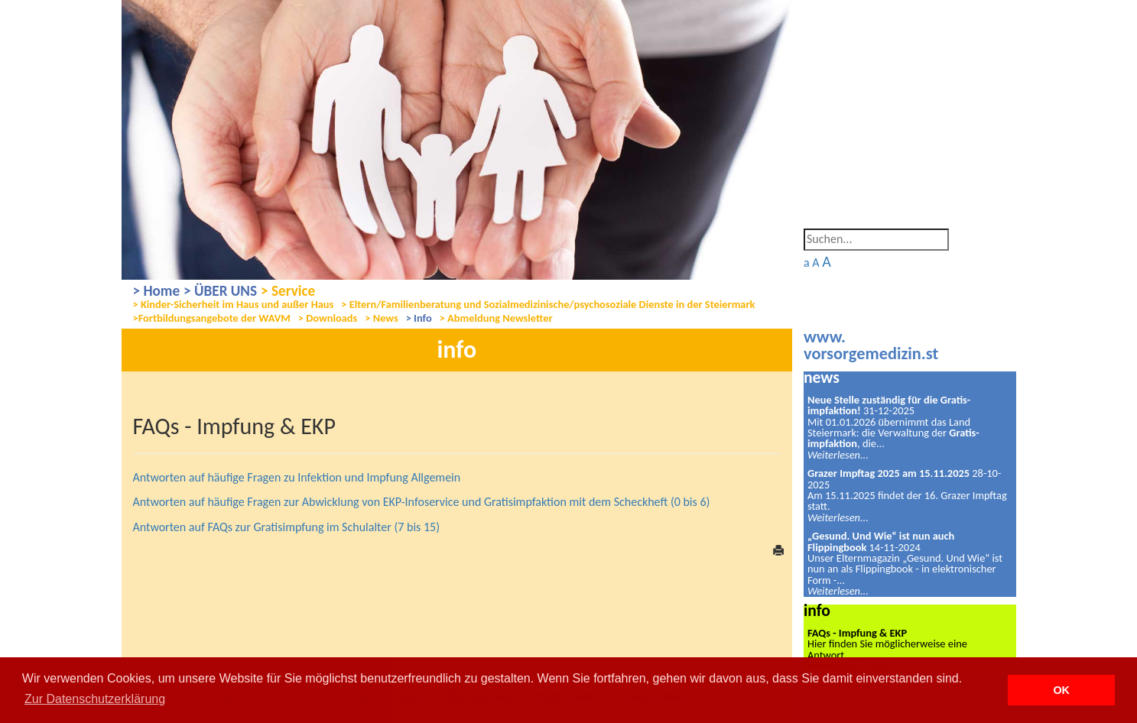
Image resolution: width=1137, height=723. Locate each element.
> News (381, 318)
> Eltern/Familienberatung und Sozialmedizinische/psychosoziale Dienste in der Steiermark (548, 304)
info (817, 610)
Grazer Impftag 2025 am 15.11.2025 (888, 473)
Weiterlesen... (838, 455)
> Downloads (327, 318)
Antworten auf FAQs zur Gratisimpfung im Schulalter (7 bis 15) (286, 527)
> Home (156, 291)
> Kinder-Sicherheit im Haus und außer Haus (233, 304)
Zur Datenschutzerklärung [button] (94, 698)
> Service (288, 291)
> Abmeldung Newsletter (496, 318)
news (822, 377)
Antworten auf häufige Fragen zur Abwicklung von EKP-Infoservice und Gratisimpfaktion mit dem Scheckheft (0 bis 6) (421, 501)
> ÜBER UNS (220, 291)
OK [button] (1061, 690)
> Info (419, 318)
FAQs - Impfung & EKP (857, 633)
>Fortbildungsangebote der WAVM (212, 318)
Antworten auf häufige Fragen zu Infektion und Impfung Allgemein (297, 477)
